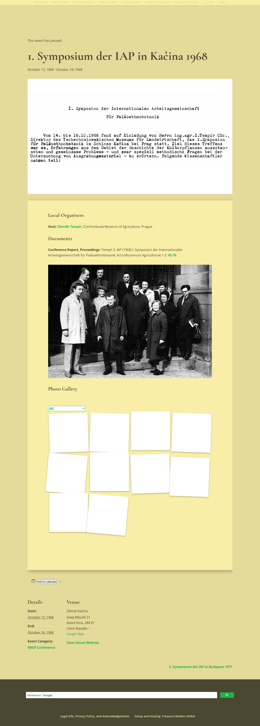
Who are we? (108, 2)
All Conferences (83, 2)
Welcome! (40, 2)
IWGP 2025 (60, 2)
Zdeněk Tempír (69, 226)
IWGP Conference (41, 647)
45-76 (172, 255)
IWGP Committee (157, 2)
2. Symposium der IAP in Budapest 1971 (200, 667)
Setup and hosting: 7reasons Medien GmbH (165, 716)
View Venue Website (83, 642)
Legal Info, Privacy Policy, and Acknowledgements (94, 716)
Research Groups (186, 2)
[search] (121, 695)
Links (222, 2)
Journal (208, 2)
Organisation (131, 2)
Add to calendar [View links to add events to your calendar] (46, 581)
